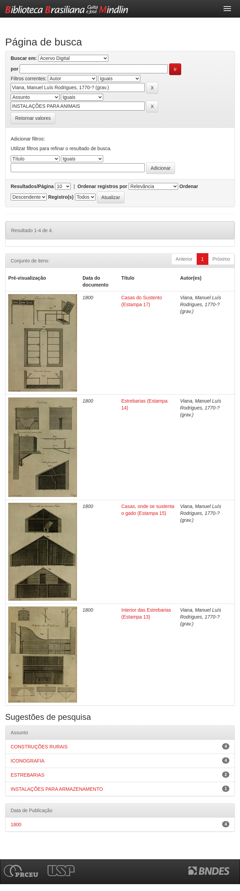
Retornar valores (33, 118)
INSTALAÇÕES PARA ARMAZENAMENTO (57, 789)
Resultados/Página (32, 186)
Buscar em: (24, 58)
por (15, 69)
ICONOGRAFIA (27, 761)
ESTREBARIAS (27, 775)
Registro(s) (61, 197)
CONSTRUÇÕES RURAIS (39, 746)
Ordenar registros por (102, 186)
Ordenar (188, 186)
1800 (16, 824)
